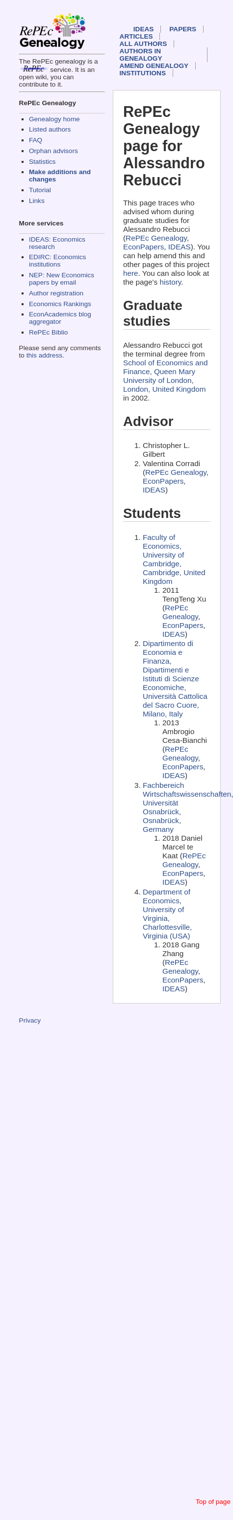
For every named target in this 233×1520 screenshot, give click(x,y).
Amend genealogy (154, 65)
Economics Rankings (60, 304)
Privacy (30, 1020)
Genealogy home (54, 119)
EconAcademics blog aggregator (60, 318)
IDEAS (143, 29)
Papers (182, 29)
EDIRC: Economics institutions (57, 260)
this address (44, 355)
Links (37, 200)
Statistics (42, 161)
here (130, 273)
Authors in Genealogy (141, 54)
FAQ (35, 140)
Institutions (143, 73)
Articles (136, 36)
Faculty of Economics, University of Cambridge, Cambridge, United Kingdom (174, 559)
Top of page (213, 1501)
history (170, 282)
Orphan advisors (53, 151)
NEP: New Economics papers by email (61, 278)
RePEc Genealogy (156, 238)
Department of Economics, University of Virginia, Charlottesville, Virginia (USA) (167, 914)
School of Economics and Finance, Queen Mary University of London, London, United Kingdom (165, 375)
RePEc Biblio (48, 332)
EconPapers (143, 247)
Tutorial (40, 190)
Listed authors (50, 129)
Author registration (56, 293)
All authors (143, 43)
